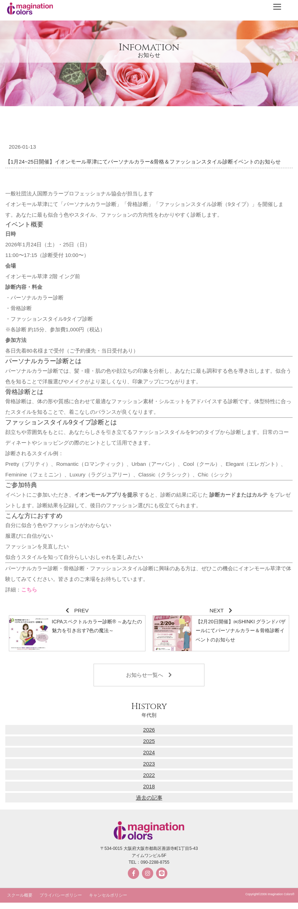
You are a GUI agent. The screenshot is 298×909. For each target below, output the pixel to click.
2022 (149, 775)
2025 (149, 741)
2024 (149, 752)
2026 (149, 730)
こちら (29, 590)
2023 (149, 764)
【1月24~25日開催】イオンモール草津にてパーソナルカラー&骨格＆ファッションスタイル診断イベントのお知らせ (143, 162)
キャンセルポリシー (108, 895)
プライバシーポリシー (61, 895)
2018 (149, 786)
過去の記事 (149, 798)
